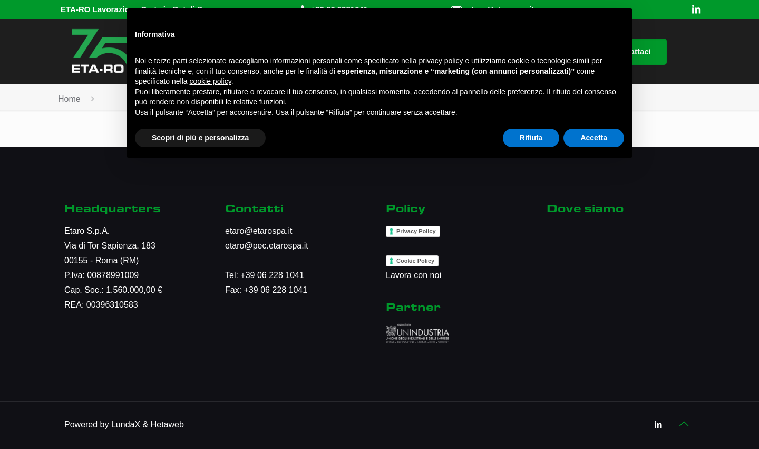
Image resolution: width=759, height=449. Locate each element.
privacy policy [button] (441, 60)
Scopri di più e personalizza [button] (200, 137)
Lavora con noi (413, 275)
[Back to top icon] (684, 424)
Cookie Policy (415, 260)
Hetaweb (167, 424)
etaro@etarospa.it (258, 230)
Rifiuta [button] (531, 137)
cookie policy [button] (210, 81)
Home (69, 98)
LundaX (125, 424)
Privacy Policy (416, 231)
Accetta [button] (593, 137)
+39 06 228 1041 (272, 275)
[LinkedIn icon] (658, 424)
